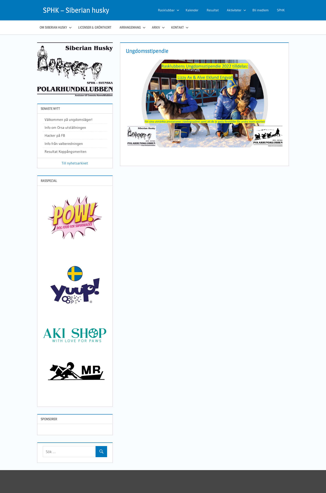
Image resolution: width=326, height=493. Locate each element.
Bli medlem (260, 10)
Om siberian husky (56, 27)
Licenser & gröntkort (94, 27)
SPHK (281, 10)
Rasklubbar (168, 10)
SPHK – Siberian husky (76, 10)
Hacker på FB (55, 135)
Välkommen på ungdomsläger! (68, 119)
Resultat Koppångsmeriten (65, 151)
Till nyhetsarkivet (75, 163)
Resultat (213, 10)
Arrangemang (133, 27)
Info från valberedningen (64, 143)
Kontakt (180, 27)
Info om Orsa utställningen (65, 127)
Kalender (192, 10)
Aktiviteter (236, 10)
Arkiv (158, 27)
